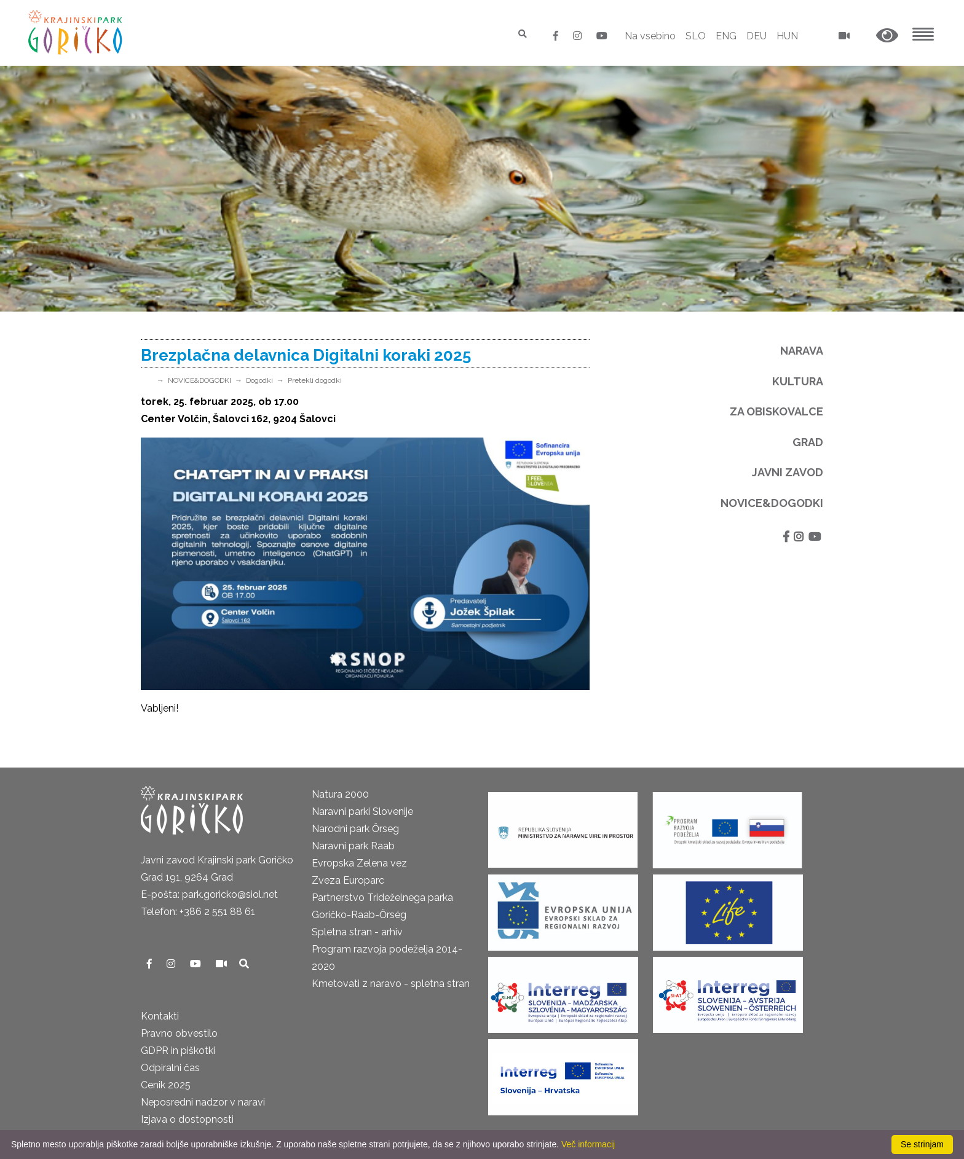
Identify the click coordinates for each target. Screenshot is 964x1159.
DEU (756, 36)
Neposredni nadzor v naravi (203, 1102)
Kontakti (160, 1016)
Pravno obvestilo (179, 1033)
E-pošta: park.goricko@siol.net (209, 894)
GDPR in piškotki (178, 1050)
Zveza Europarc (348, 880)
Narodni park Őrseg (355, 829)
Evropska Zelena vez (359, 863)
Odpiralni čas (170, 1068)
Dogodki (259, 380)
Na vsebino (650, 36)
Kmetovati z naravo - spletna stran (391, 983)
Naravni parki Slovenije (362, 811)
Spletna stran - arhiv (357, 932)
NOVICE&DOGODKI (199, 380)
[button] (887, 36)
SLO (695, 36)
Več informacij (588, 1144)
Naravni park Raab (353, 846)
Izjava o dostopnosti (187, 1119)
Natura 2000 (340, 794)
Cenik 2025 (166, 1085)
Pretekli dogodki (315, 380)
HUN (787, 36)
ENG (726, 36)
